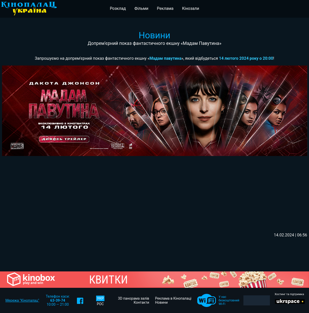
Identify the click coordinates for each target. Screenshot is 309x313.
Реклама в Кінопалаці (173, 298)
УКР (100, 298)
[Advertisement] (154, 193)
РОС (100, 304)
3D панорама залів (133, 298)
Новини (161, 302)
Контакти (141, 302)
